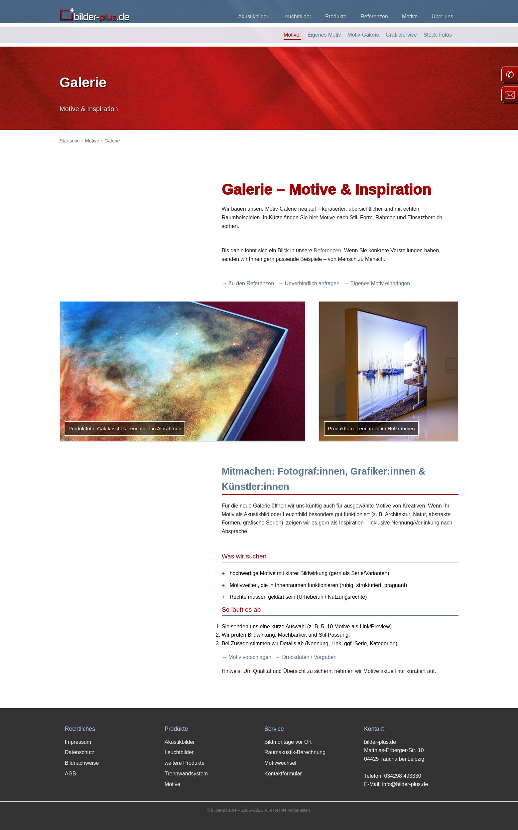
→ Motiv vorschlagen (246, 657)
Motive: (292, 35)
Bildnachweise (82, 763)
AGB (70, 773)
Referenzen (374, 16)
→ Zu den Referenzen (248, 283)
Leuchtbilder (296, 16)
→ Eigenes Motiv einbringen (376, 283)
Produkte (335, 16)
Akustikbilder (253, 16)
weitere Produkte (184, 763)
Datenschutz (79, 752)
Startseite (70, 140)
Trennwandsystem (186, 773)
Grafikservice (401, 35)
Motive (410, 16)
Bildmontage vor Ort (288, 742)
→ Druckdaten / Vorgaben (305, 657)
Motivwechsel (280, 763)
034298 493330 (402, 776)
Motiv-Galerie (363, 35)
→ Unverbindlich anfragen (308, 283)
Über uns (442, 16)
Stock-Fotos (438, 35)
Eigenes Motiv (324, 35)
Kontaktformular (283, 773)
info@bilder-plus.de (405, 784)
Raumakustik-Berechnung (294, 752)
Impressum (78, 742)
